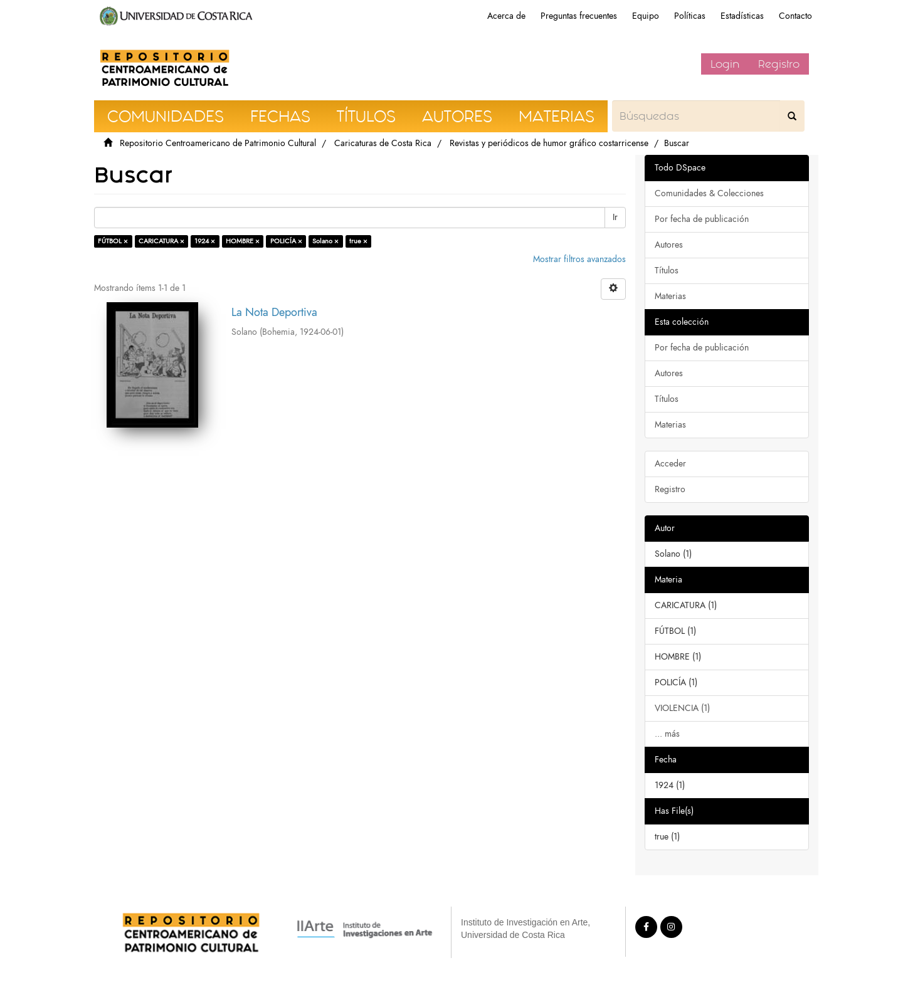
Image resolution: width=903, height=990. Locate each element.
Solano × (325, 241)
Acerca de (506, 16)
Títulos (667, 270)
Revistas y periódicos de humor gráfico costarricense (549, 143)
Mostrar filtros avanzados (579, 259)
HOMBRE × (243, 241)
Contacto (795, 16)
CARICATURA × (161, 241)
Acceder (670, 464)
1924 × (204, 241)
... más (667, 734)
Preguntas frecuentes (579, 16)
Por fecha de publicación (702, 219)
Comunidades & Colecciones (709, 193)
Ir (615, 217)
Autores (669, 245)
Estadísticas (742, 16)
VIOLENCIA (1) (682, 708)
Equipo (645, 16)
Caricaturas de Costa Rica (382, 143)
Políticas (689, 16)
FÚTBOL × (113, 241)
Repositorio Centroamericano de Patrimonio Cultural (218, 143)
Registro (779, 64)
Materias (670, 296)
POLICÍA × (286, 241)
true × (358, 241)
